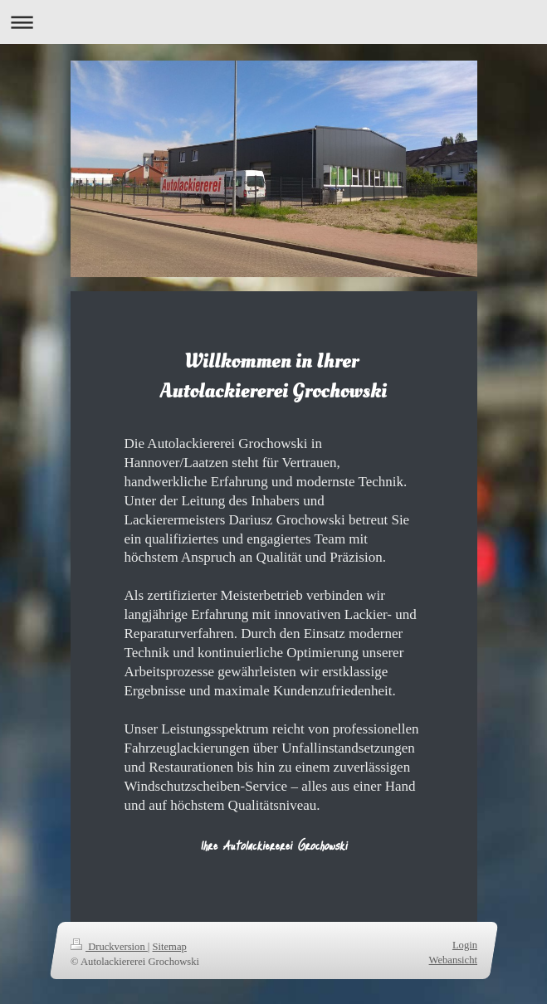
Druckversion (109, 947)
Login (464, 945)
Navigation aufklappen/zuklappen (273, 22)
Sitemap (169, 947)
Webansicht (452, 959)
